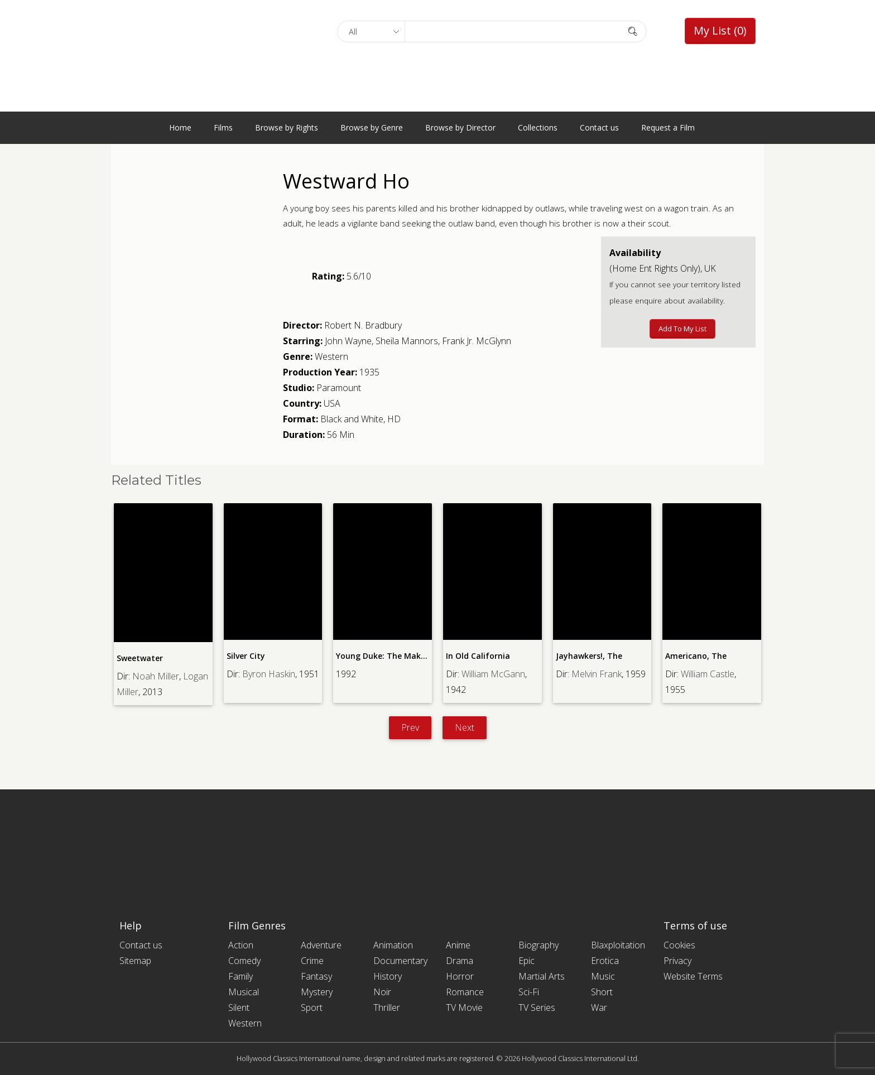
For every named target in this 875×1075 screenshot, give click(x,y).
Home (180, 127)
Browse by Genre (371, 127)
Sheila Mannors (407, 341)
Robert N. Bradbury (363, 325)
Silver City (246, 655)
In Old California (478, 655)
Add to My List (682, 329)
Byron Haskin (268, 674)
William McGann (493, 674)
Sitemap (135, 961)
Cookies (679, 945)
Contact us (599, 127)
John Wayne (348, 341)
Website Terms (693, 976)
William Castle (707, 674)
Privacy (677, 961)
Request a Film (668, 127)
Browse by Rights (286, 127)
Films (223, 127)
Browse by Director (460, 127)
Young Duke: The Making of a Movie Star (416, 655)
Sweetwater (140, 658)
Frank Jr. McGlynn (476, 341)
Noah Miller (155, 676)
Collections (537, 127)
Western (331, 356)
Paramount (338, 388)
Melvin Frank (596, 674)
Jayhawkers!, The (589, 655)
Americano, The (696, 655)
